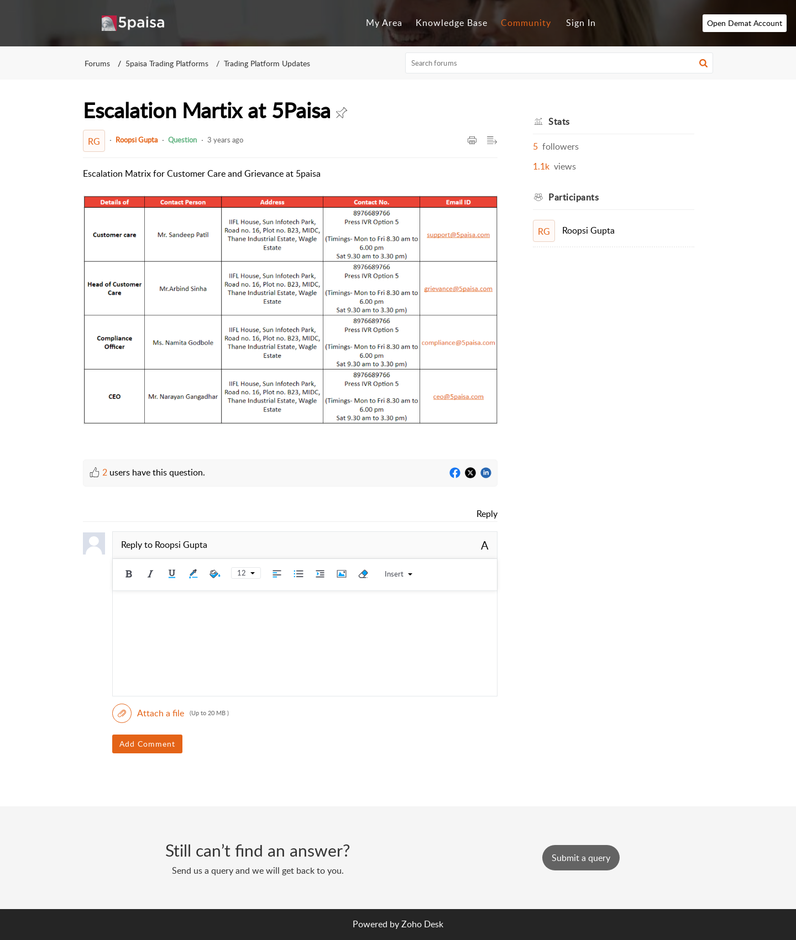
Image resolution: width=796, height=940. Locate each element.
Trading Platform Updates (267, 63)
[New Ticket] (581, 858)
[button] (703, 63)
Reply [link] (487, 514)
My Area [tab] (384, 23)
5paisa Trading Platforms (166, 63)
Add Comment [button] (147, 743)
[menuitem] (581, 23)
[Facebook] (454, 473)
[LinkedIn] (485, 473)
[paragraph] (290, 305)
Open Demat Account (745, 23)
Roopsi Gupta (137, 140)
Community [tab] (526, 23)
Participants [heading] (573, 197)
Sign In (581, 23)
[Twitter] (470, 473)
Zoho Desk (422, 924)
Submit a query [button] (581, 858)
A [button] (485, 545)
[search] (559, 62)
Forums (97, 63)
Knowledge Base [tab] (452, 23)
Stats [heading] (559, 121)
